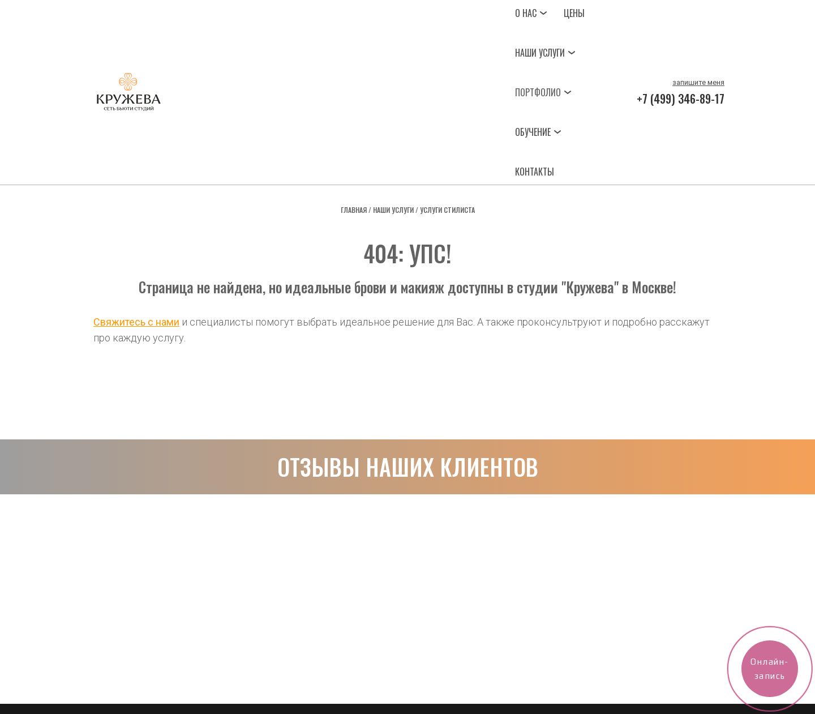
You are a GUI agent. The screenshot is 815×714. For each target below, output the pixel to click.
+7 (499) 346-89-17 (680, 98)
